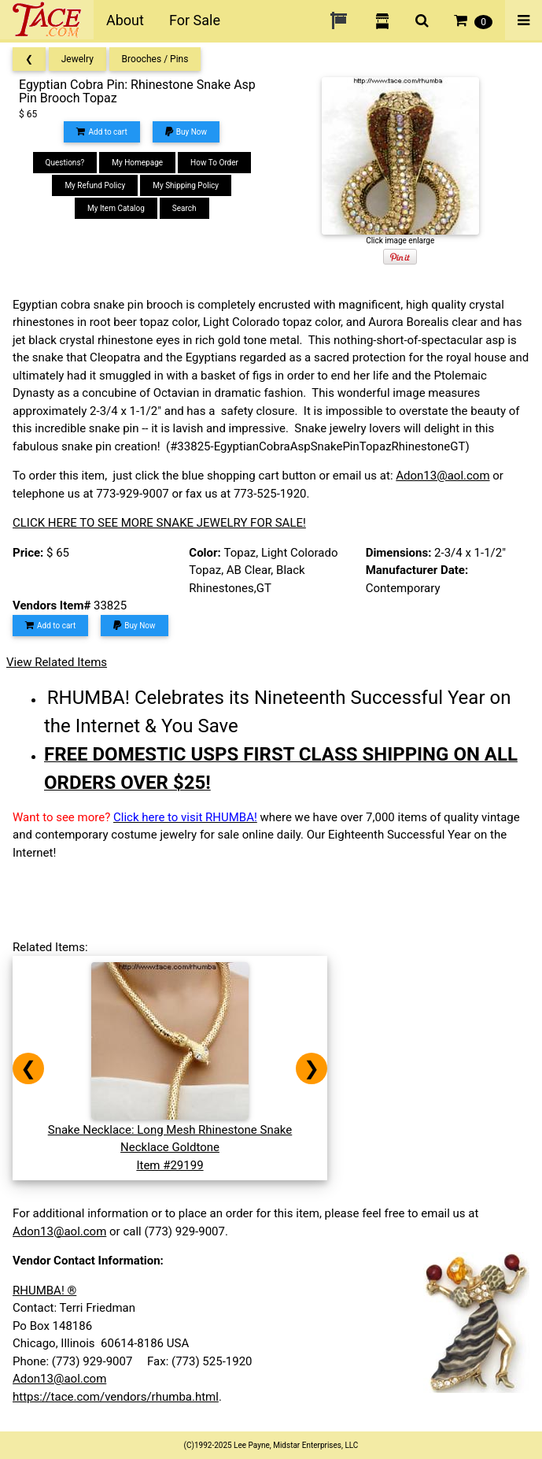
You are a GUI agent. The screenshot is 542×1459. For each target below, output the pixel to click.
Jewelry (77, 59)
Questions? (65, 162)
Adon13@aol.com (442, 475)
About (125, 20)
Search (184, 208)
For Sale (194, 20)
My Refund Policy (95, 185)
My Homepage (137, 162)
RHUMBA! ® (44, 1290)
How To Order (214, 162)
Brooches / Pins (155, 59)
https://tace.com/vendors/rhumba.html (116, 1397)
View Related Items (56, 662)
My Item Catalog (116, 208)
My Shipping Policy (186, 185)
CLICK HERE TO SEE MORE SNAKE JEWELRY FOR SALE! (159, 523)
